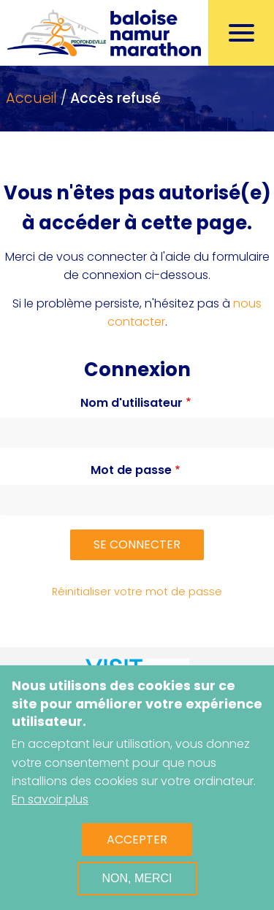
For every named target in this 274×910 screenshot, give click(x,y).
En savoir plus (50, 799)
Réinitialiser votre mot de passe (137, 591)
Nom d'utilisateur (131, 402)
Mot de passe (131, 470)
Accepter (137, 839)
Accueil (31, 98)
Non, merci (137, 878)
